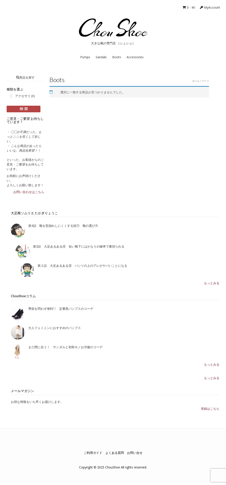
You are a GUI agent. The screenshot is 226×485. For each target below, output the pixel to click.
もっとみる (211, 283)
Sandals (101, 57)
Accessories (135, 57)
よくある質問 (114, 453)
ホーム (195, 81)
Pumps (85, 57)
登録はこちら (210, 408)
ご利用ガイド (93, 453)
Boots (116, 57)
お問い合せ (134, 453)
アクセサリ (25, 96)
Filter (23, 109)
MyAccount (210, 7)
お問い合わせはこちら (28, 192)
